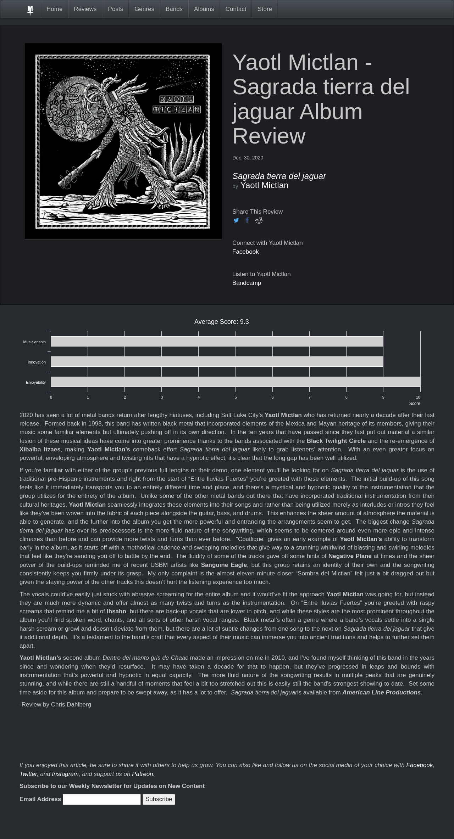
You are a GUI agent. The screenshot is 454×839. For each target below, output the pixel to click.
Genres (144, 9)
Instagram (65, 774)
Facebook (245, 251)
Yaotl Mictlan (264, 185)
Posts (115, 9)
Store (265, 9)
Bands (174, 9)
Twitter (28, 774)
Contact (236, 9)
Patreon (142, 774)
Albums (204, 9)
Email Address (40, 799)
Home (54, 9)
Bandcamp (246, 283)
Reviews (85, 9)
